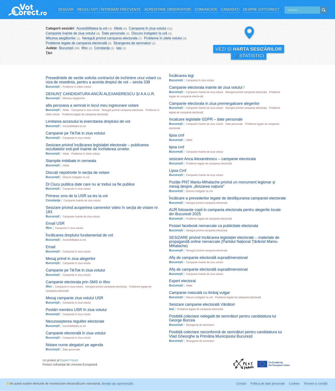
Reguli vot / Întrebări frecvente (109, 9)
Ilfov (84, 48)
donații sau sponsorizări (117, 383)
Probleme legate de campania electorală (76, 43)
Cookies (294, 383)
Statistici (248, 55)
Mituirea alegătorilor (61, 38)
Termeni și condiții (315, 383)
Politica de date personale (267, 383)
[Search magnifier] (323, 10)
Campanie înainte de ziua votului (70, 33)
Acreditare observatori (167, 9)
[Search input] (303, 10)
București (66, 48)
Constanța (102, 48)
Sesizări (66, 9)
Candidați (230, 9)
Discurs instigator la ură (149, 33)
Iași (119, 48)
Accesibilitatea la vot (91, 28)
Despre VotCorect (261, 9)
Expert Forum (69, 360)
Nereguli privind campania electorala (110, 38)
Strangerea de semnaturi (132, 43)
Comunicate (206, 9)
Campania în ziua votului (147, 28)
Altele (118, 28)
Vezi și (249, 49)
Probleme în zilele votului (163, 38)
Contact (241, 383)
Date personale (113, 33)
